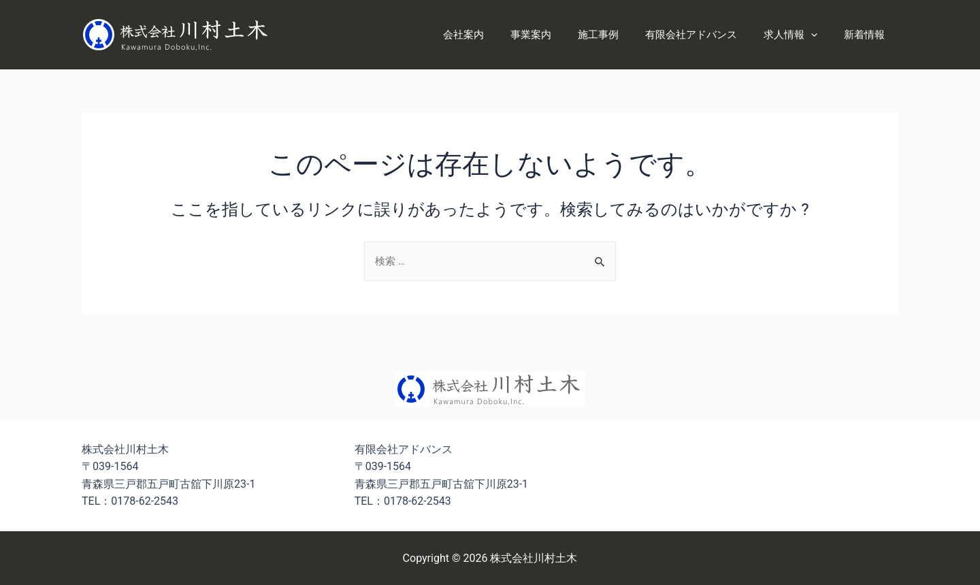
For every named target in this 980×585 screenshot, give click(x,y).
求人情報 (800, 34)
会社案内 (497, 35)
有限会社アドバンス (707, 35)
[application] (820, 34)
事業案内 (558, 35)
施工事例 (620, 35)
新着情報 (867, 35)
